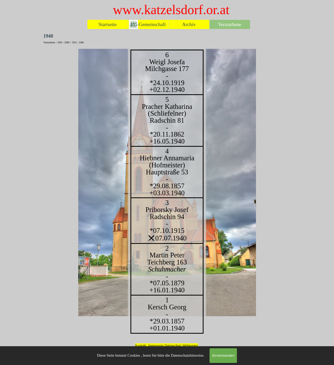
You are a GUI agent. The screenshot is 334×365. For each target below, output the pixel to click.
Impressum (156, 345)
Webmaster (190, 345)
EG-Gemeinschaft (148, 24)
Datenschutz (173, 345)
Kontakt (140, 345)
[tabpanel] (167, 192)
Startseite (107, 24)
